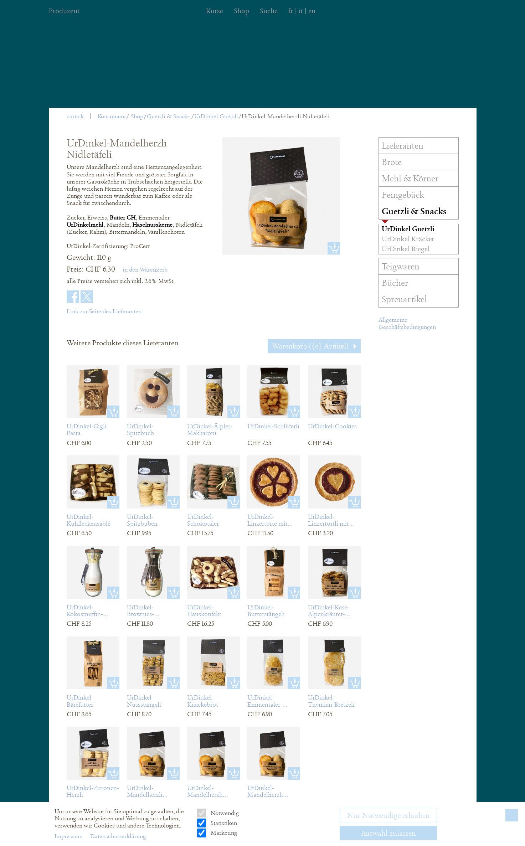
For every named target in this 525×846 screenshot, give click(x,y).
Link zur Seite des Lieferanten (104, 311)
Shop (137, 116)
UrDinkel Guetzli (216, 116)
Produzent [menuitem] (64, 11)
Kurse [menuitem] (214, 11)
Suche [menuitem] (269, 11)
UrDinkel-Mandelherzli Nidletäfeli (286, 116)
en (311, 11)
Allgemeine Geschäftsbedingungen (407, 323)
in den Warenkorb (145, 269)
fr (290, 11)
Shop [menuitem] (241, 11)
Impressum (69, 836)
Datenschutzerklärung (118, 836)
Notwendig (224, 813)
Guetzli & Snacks (169, 116)
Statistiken (223, 823)
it (301, 11)
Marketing (223, 832)
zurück (75, 116)
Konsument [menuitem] (112, 116)
